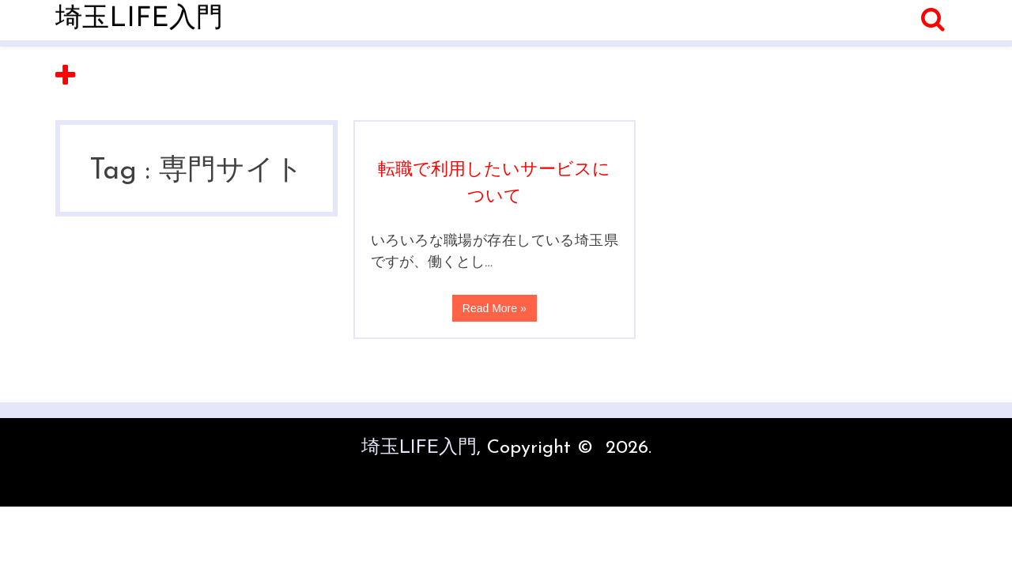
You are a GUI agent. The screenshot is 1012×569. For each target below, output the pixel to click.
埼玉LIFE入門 (139, 19)
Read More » (495, 308)
